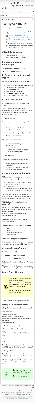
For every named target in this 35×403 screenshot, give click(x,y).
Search (16, 11)
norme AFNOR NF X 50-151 (19, 28)
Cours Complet (12, 42)
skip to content (30, 1)
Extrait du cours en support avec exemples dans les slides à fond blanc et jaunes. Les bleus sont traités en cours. (19, 38)
